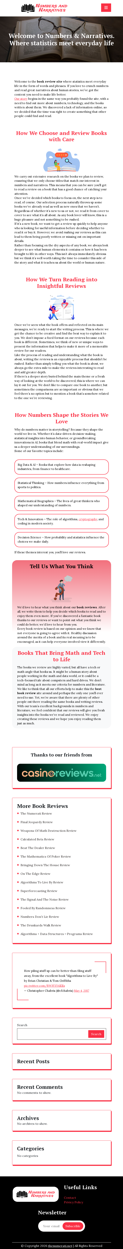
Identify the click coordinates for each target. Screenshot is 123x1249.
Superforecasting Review (39, 891)
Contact (70, 1197)
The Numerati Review (36, 813)
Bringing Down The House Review (45, 865)
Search (22, 1025)
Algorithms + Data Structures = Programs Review (57, 934)
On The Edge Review (35, 874)
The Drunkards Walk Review (41, 925)
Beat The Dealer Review (38, 848)
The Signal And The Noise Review (45, 899)
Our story (20, 99)
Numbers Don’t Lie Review (40, 917)
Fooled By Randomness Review (43, 908)
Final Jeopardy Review (37, 822)
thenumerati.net (60, 1246)
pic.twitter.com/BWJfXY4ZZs (44, 986)
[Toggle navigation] (106, 7)
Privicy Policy (73, 1202)
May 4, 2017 (81, 991)
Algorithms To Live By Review (42, 882)
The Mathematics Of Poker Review (46, 856)
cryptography (88, 519)
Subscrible (72, 1226)
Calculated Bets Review (37, 839)
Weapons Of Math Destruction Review (49, 831)
